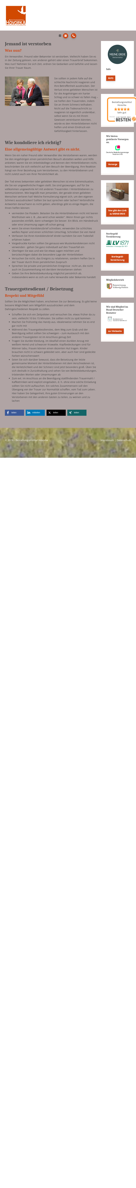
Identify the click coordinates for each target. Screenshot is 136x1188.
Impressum (107, 440)
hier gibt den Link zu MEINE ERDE (117, 212)
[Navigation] (127, 15)
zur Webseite (115, 331)
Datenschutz (124, 440)
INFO (110, 78)
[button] (14, 413)
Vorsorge (112, 164)
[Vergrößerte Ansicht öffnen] (27, 92)
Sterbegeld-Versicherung (117, 259)
